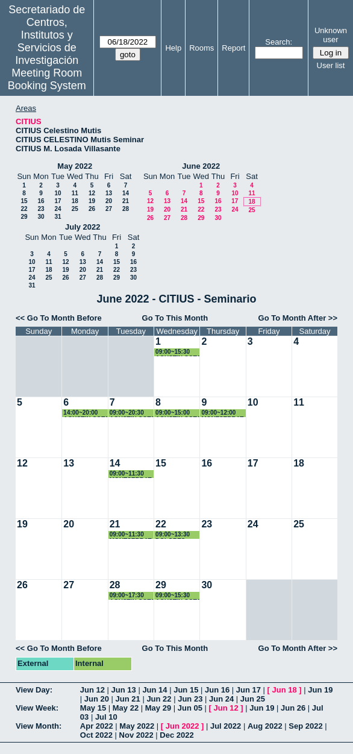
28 (125, 209)
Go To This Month (175, 317)
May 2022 (74, 166)
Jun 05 (190, 707)
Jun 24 (221, 698)
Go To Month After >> (297, 317)
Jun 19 (320, 689)
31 (57, 216)
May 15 (93, 707)
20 (108, 201)
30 (40, 216)
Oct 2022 (96, 735)
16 (40, 201)
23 (40, 209)
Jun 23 (190, 698)
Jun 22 (158, 698)
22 (23, 209)
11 (75, 193)
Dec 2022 (176, 735)
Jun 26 (293, 707)
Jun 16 (217, 689)
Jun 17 (248, 689)
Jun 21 (128, 698)
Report (233, 47)
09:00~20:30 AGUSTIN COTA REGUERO (132, 413)
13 (108, 193)
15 (23, 201)
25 (75, 209)
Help (173, 47)
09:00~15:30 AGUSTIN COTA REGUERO (178, 352)
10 (57, 193)
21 (125, 201)
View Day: (34, 689)
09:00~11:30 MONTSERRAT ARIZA (131, 535)
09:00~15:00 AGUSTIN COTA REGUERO (178, 413)
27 (108, 209)
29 (23, 216)
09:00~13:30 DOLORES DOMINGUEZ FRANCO (173, 535)
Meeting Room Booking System (47, 79)
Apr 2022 (96, 725)
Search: (278, 41)
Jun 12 (92, 689)
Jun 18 (284, 689)
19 (92, 201)
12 (92, 193)
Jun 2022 (182, 725)
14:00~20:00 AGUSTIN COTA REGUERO (85, 413)
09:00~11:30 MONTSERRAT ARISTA (131, 474)
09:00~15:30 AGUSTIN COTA (178, 596)
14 (125, 193)
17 (57, 201)
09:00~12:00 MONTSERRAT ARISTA (222, 413)
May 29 (158, 707)
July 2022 (83, 226)
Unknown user (330, 35)
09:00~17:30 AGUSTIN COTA (132, 596)
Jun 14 (154, 689)
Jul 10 (106, 716)
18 (75, 201)
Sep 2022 (305, 725)
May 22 (126, 707)
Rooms (201, 47)
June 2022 (201, 166)
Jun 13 (123, 689)
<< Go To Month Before (59, 317)
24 (57, 209)
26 (92, 209)
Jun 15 (185, 689)
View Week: (37, 707)
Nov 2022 (136, 735)
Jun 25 (252, 698)
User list (331, 65)
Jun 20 (96, 698)
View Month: (38, 725)
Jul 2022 (225, 725)
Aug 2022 (265, 725)
